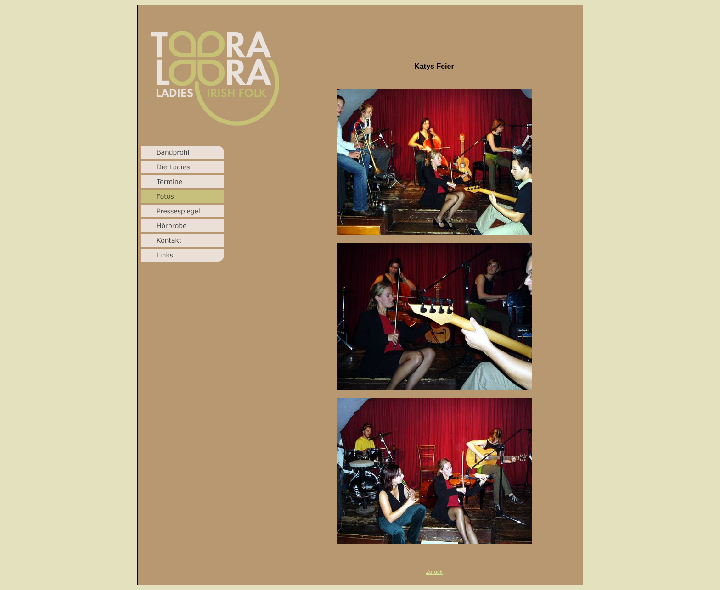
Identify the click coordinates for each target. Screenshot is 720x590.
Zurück (434, 572)
